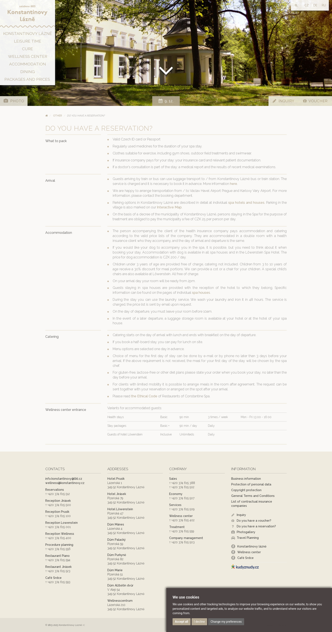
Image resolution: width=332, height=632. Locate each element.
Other (57, 115)
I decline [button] (199, 621)
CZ (306, 5)
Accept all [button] (181, 621)
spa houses (201, 293)
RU (324, 5)
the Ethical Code (144, 396)
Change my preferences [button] (226, 621)
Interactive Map (169, 207)
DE (315, 5)
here (233, 184)
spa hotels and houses (246, 203)
